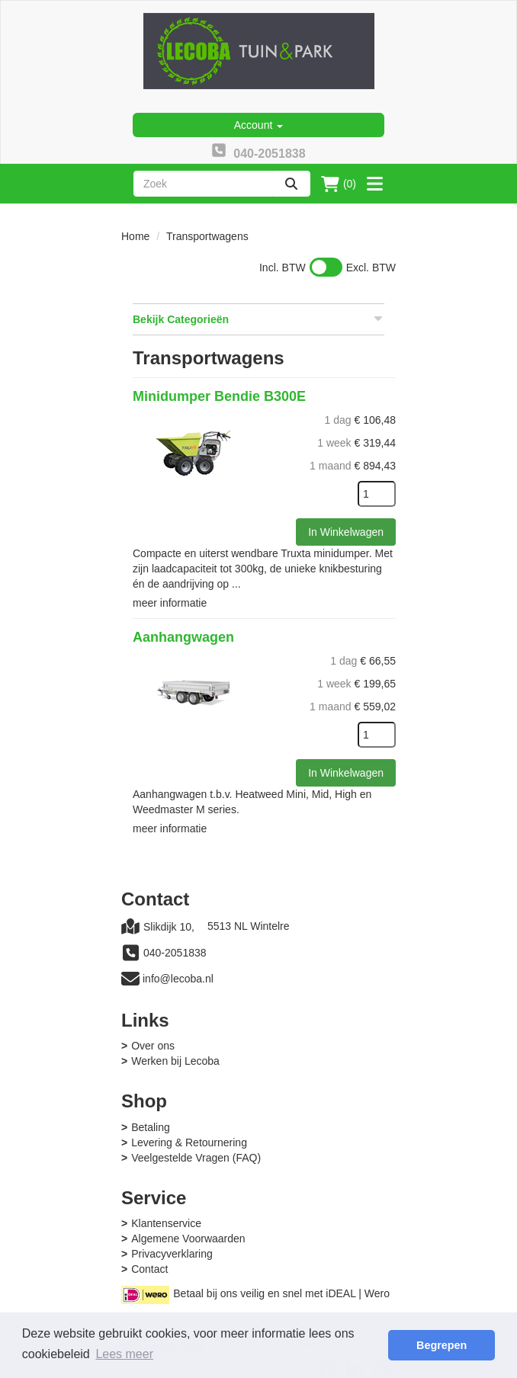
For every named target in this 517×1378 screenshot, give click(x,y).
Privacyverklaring (172, 1254)
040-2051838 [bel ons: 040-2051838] (175, 953)
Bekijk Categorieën (258, 318)
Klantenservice (166, 1223)
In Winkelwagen (346, 532)
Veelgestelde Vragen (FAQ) (196, 1158)
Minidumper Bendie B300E (219, 396)
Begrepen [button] (441, 1345)
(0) (338, 184)
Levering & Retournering (189, 1142)
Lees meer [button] (124, 1354)
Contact (149, 1269)
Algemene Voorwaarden (188, 1238)
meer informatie (170, 603)
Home (135, 236)
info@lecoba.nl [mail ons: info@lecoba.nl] (178, 979)
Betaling (150, 1127)
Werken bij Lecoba (175, 1061)
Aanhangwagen (183, 637)
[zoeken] (291, 184)
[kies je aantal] (377, 494)
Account (258, 125)
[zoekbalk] (202, 184)
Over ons (153, 1046)
